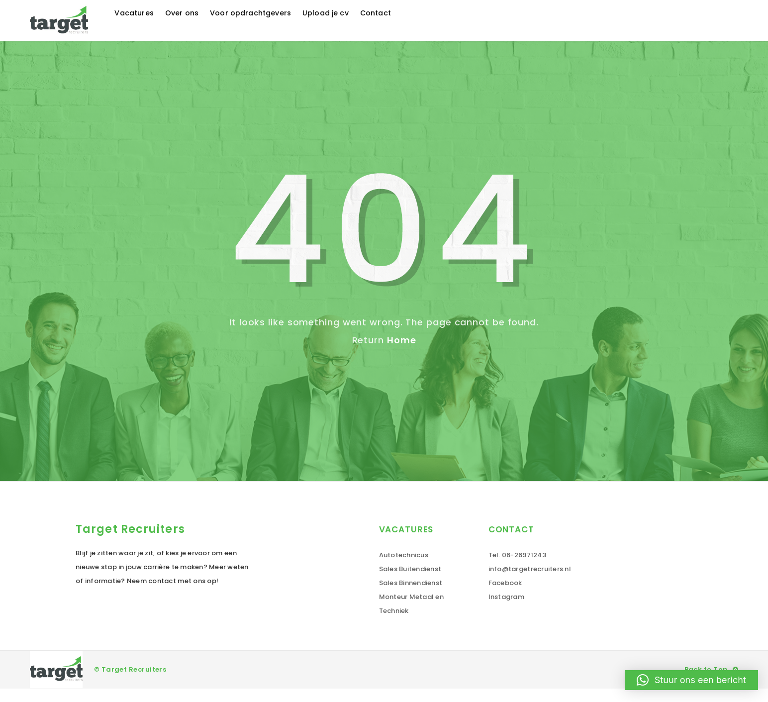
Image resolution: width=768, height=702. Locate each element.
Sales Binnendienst (411, 596)
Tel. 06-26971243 (517, 568)
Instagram (506, 610)
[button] (691, 680)
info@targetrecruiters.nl (529, 582)
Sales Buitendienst (410, 582)
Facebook (505, 596)
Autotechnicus (403, 568)
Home (401, 353)
